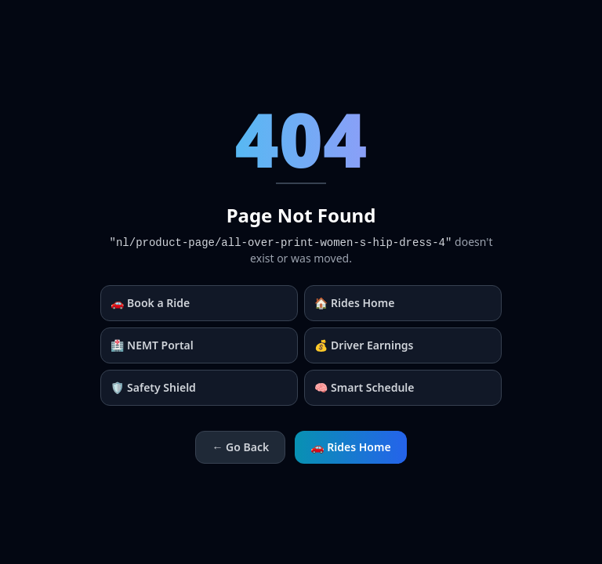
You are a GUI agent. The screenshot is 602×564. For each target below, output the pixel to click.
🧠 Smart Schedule (364, 387)
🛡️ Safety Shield (153, 387)
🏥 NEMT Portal (152, 345)
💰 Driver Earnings (364, 345)
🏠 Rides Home (354, 302)
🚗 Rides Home (350, 446)
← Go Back (240, 446)
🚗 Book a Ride (150, 302)
